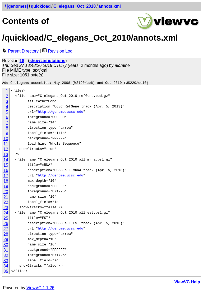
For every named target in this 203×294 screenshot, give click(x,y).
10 (5, 139)
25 (5, 219)
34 (5, 267)
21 (5, 198)
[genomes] (17, 6)
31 (5, 251)
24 (5, 213)
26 (5, 224)
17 (5, 176)
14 (5, 160)
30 (5, 245)
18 (5, 182)
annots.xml (110, 6)
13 (5, 155)
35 (5, 272)
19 (5, 187)
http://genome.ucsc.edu (60, 113)
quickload (41, 6)
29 (5, 240)
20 (5, 192)
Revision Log (57, 51)
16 (5, 171)
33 (5, 261)
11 (5, 144)
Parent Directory (20, 51)
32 (5, 256)
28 (5, 235)
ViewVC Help (187, 282)
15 (5, 166)
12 (5, 150)
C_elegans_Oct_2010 (74, 6)
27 (5, 229)
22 (5, 203)
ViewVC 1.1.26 (40, 288)
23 (5, 208)
